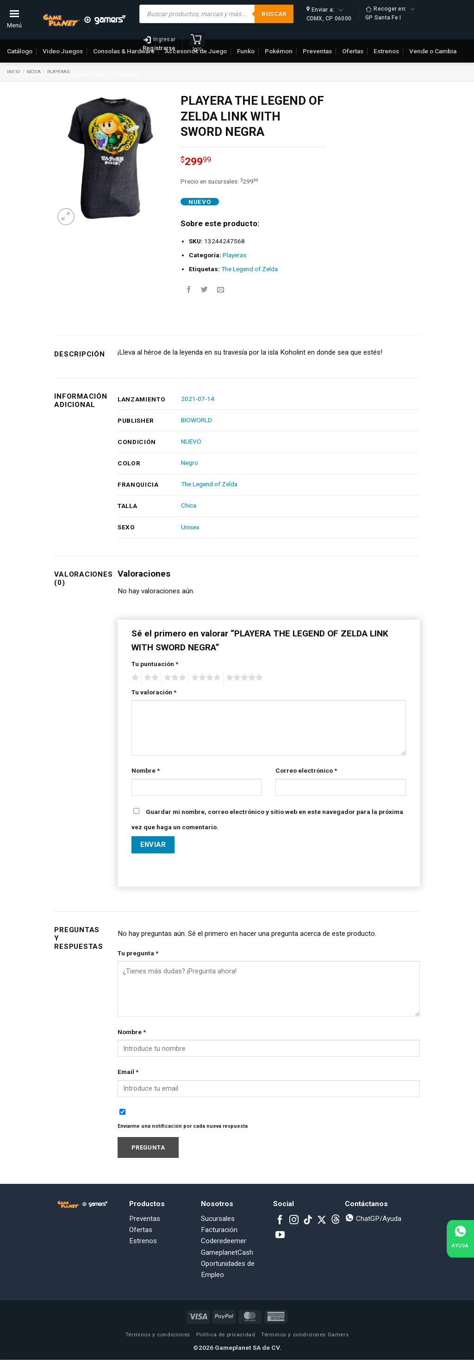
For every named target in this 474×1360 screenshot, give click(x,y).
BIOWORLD (196, 420)
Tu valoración (153, 692)
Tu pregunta (138, 953)
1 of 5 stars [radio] (134, 678)
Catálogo (19, 51)
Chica (188, 505)
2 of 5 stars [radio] (150, 678)
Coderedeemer (223, 1241)
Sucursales (28, 74)
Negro (189, 462)
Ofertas (140, 1230)
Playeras (234, 255)
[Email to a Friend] (220, 290)
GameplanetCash (79, 74)
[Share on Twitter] (204, 290)
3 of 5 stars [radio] (173, 678)
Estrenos (143, 1241)
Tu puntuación (154, 663)
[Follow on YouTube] (280, 1235)
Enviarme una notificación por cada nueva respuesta (183, 1126)
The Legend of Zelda (249, 269)
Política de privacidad (226, 1334)
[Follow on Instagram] (294, 1220)
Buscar (274, 13)
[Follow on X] (321, 1220)
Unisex (190, 527)
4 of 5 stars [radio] (204, 678)
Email (128, 1071)
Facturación (219, 1230)
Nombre (145, 770)
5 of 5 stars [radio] (243, 678)
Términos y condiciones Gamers (305, 1334)
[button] (66, 216)
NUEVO (191, 441)
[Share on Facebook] (188, 290)
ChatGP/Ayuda (373, 1218)
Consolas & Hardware (124, 51)
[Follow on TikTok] (307, 1220)
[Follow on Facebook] (280, 1220)
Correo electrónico (306, 770)
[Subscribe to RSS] (335, 1220)
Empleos (127, 74)
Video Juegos (63, 51)
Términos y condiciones (157, 1334)
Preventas (144, 1218)
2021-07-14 (197, 398)
